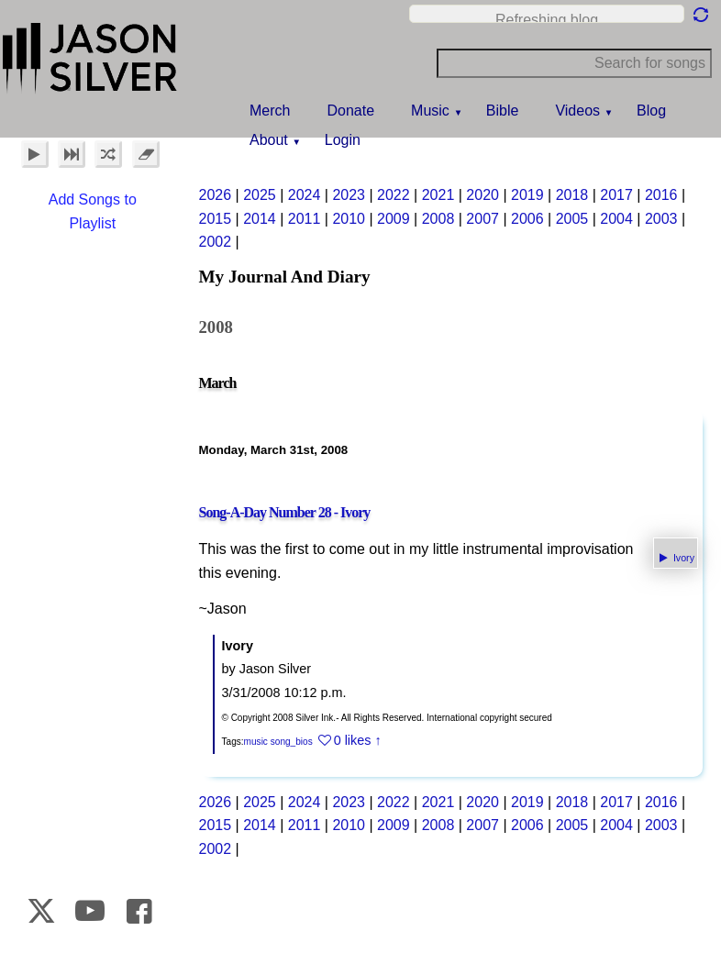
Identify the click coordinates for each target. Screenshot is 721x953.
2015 (215, 219)
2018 (572, 195)
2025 (259, 195)
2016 (661, 195)
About (269, 140)
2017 (616, 195)
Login (342, 140)
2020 (482, 195)
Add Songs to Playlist (93, 211)
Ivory (682, 557)
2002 (215, 241)
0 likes (353, 740)
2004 (616, 219)
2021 (438, 195)
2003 (661, 219)
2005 (572, 219)
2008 (438, 219)
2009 (393, 219)
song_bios (292, 742)
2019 (527, 195)
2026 (215, 195)
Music (430, 110)
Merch (270, 110)
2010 (348, 219)
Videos (577, 110)
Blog (651, 110)
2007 (482, 219)
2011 (304, 219)
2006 (527, 219)
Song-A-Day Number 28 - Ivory (285, 512)
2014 (259, 219)
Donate (350, 110)
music (256, 742)
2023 (348, 195)
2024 (304, 195)
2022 (393, 195)
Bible (502, 110)
